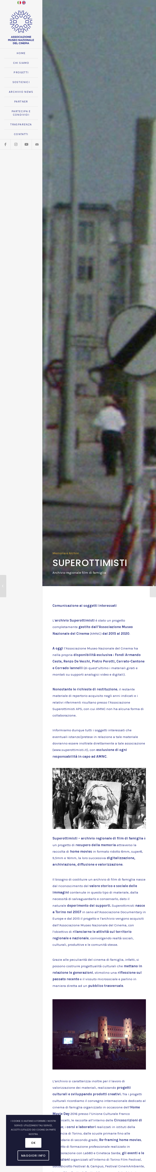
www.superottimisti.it (70, 750)
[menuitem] (21, 53)
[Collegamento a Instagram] (15, 144)
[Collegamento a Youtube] (26, 144)
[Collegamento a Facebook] (5, 144)
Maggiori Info (33, 1156)
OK (33, 1143)
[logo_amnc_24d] (21, 27)
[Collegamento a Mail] (37, 144)
